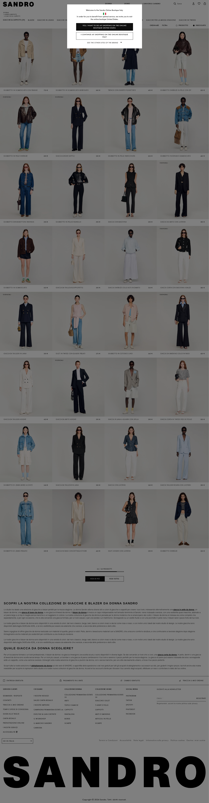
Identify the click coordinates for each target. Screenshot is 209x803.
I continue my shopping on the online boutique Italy (104, 36)
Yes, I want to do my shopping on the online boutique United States (105, 27)
